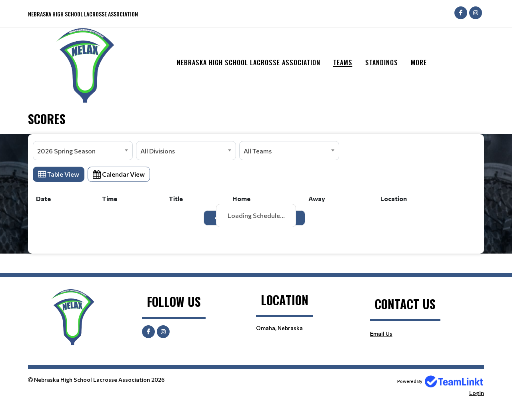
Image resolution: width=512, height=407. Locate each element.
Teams (342, 62)
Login (476, 392)
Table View (58, 174)
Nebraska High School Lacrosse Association (248, 62)
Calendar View (119, 174)
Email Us (381, 333)
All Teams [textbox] (258, 151)
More (419, 62)
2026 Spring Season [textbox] (66, 151)
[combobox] (83, 150)
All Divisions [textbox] (157, 151)
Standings (381, 62)
